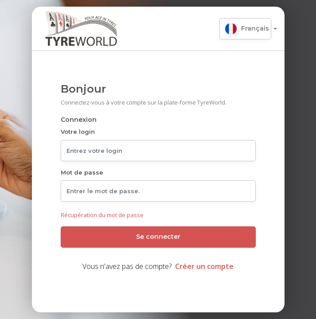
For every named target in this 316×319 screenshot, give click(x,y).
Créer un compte (204, 266)
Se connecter (158, 237)
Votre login (78, 131)
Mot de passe (82, 172)
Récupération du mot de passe (102, 215)
